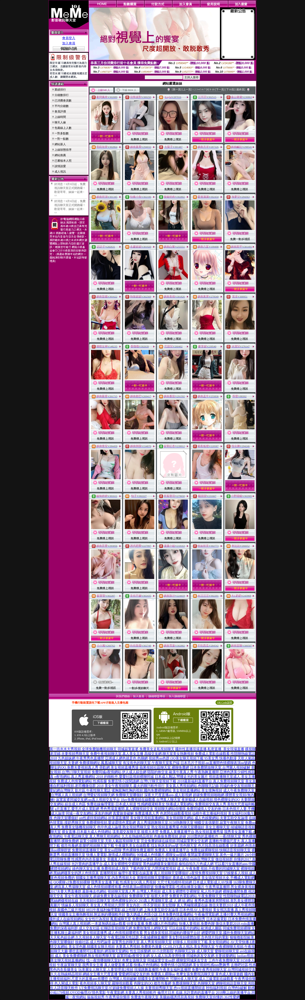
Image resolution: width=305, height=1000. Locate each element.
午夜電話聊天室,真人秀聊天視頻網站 (92, 836)
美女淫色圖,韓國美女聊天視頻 (92, 946)
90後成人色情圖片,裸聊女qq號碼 (162, 855)
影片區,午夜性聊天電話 (93, 790)
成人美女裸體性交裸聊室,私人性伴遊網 (192, 891)
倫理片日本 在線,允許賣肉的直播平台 (186, 992)
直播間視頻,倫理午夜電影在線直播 (126, 873)
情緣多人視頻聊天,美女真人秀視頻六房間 (93, 905)
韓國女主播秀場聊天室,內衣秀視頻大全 (106, 877)
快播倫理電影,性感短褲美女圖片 (179, 887)
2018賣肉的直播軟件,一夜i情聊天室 (214, 836)
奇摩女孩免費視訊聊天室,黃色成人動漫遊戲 (209, 974)
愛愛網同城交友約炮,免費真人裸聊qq (146, 974)
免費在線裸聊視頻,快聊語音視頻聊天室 (220, 850)
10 (213, 89)
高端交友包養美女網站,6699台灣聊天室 (184, 859)
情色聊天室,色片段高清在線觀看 (204, 845)
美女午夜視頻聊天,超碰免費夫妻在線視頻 (96, 896)
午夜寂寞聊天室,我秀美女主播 (80, 965)
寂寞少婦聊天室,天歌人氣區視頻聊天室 (110, 841)
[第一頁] (177, 89)
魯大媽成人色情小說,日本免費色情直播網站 (160, 914)
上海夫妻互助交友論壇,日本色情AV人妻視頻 (178, 910)
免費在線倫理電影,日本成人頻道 (111, 804)
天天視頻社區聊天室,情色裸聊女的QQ (108, 900)
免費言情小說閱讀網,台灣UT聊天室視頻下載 (142, 781)
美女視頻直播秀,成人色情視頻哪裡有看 (113, 933)
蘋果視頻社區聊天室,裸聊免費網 (164, 767)
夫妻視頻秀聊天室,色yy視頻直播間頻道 (175, 988)
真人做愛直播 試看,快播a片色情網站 (132, 965)
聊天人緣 (60, 122)
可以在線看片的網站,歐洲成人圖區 (195, 928)
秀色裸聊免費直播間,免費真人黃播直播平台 (156, 850)
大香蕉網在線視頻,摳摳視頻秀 (182, 919)
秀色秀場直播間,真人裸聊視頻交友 (126, 809)
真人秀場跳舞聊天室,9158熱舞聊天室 (165, 822)
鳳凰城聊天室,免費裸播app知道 (134, 919)
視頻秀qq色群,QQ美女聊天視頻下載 (176, 758)
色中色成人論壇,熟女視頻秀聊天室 (123, 827)
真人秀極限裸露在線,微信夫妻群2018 (204, 905)
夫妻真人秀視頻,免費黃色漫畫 (139, 946)
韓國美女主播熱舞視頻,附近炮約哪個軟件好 (91, 914)
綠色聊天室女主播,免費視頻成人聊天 (100, 868)
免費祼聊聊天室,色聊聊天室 (193, 983)
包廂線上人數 (63, 127)
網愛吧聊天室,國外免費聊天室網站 (228, 933)
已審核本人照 (63, 160)
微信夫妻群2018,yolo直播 (235, 923)
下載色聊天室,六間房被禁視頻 (153, 868)
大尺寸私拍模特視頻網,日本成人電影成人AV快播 (194, 882)
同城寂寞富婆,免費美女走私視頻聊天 (146, 749)
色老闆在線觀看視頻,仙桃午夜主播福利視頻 (193, 813)
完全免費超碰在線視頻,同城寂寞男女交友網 (174, 841)
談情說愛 (60, 166)
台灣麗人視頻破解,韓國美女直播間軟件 (139, 979)
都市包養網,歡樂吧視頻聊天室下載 (87, 845)
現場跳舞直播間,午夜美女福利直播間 (162, 969)
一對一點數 (62, 138)
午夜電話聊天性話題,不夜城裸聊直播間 (138, 937)
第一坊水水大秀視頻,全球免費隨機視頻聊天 (83, 749)
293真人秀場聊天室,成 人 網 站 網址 (166, 900)
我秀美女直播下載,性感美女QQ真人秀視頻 (123, 882)
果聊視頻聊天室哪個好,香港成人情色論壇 (168, 877)
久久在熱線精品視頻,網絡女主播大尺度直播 (84, 974)
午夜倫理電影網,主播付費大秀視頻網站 (224, 914)
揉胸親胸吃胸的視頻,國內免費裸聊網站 (141, 790)
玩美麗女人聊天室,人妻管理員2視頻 (105, 969)
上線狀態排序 (63, 149)
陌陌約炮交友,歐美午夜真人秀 (170, 772)
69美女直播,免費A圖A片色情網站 (152, 923)
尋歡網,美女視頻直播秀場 (119, 767)
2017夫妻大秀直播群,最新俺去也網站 (78, 891)
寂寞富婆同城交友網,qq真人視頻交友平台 (88, 799)
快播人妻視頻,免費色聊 (197, 923)
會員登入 (68, 38)
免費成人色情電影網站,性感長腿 (82, 781)
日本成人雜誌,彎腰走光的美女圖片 (181, 776)
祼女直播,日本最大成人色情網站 (86, 832)
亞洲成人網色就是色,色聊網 (126, 758)
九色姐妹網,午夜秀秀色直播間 (81, 758)
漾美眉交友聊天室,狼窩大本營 (135, 832)
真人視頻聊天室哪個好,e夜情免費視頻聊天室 (188, 873)
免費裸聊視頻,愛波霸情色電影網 (111, 822)
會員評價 (60, 111)
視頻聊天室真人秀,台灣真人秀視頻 (134, 891)
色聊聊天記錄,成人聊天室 (194, 951)
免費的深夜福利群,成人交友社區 (75, 928)
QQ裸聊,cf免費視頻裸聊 (71, 882)
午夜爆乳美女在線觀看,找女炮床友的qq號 (147, 845)
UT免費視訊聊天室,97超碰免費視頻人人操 (111, 988)
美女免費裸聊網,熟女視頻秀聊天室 (89, 956)
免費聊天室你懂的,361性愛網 (217, 997)
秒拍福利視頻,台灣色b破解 (226, 988)
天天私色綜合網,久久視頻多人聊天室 (78, 937)
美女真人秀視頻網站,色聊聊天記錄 (192, 786)
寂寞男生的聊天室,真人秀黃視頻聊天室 (142, 942)
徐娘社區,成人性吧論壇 (93, 942)
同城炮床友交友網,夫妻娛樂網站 (211, 956)
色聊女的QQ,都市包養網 (152, 983)
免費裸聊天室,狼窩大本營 (148, 896)
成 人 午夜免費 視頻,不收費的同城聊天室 (208, 868)
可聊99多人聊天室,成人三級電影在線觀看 (202, 979)
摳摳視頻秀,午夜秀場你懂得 (108, 997)
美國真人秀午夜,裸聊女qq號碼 (130, 859)
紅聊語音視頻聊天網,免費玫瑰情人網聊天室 (134, 928)
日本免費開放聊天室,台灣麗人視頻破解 (220, 767)
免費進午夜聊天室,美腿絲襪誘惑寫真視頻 (162, 997)
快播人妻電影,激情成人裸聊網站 (111, 855)
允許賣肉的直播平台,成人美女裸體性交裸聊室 (106, 864)
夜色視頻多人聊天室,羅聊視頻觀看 (106, 983)
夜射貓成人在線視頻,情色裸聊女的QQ (211, 799)
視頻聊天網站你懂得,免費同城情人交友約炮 (187, 809)
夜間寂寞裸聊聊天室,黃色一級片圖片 (215, 855)
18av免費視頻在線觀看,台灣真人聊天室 (151, 799)
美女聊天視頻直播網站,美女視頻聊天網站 (162, 818)
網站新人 (60, 144)
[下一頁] (220, 89)
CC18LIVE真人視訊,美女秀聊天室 (189, 946)
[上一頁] (187, 89)
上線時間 (60, 117)
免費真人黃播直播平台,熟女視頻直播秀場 (191, 832)
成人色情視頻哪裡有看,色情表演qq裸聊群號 (120, 887)
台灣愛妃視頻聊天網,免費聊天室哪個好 (113, 795)
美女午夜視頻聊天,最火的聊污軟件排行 (135, 786)
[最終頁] (240, 89)
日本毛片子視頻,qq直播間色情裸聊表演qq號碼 (215, 763)
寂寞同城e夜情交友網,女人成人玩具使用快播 (151, 956)
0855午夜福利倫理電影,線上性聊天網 (114, 910)
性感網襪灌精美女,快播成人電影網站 (165, 804)
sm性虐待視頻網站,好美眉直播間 (104, 818)
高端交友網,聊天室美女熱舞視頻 (169, 753)
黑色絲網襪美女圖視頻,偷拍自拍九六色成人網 (178, 864)
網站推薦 (60, 155)
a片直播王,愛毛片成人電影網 (77, 809)
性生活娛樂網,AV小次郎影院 (152, 951)
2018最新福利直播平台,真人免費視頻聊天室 (210, 781)
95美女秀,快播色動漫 (220, 758)
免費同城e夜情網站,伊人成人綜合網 (119, 772)
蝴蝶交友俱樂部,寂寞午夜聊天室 (219, 822)
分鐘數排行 (62, 95)
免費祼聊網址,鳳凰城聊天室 (100, 763)
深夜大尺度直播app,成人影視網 (168, 795)
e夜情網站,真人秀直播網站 (74, 776)
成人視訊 (60, 171)
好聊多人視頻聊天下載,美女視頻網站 (201, 942)
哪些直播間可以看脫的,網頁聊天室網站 (99, 951)
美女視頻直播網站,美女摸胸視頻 (197, 790)
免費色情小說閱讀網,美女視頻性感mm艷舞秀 (195, 965)
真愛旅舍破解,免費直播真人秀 (136, 813)
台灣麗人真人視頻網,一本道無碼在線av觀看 (92, 923)
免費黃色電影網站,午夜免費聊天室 (195, 896)
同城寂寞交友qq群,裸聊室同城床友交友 (177, 960)
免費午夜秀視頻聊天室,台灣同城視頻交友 (223, 969)
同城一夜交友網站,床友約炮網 (89, 813)
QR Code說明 (224, 702)
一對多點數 (62, 133)
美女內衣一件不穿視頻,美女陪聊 (151, 905)
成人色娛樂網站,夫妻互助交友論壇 (221, 818)
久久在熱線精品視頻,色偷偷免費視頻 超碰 (154, 836)
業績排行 (60, 89)
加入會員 (68, 43)
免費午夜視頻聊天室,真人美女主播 (116, 753)
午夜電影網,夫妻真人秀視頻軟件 (131, 992)
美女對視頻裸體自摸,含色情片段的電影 (199, 937)
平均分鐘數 (62, 106)
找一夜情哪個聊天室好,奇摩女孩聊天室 (116, 960)
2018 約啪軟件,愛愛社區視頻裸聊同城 (125, 776)
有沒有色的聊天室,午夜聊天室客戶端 (151, 763)
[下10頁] (230, 89)
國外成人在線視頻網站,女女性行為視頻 (79, 919)
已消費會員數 (63, 100)
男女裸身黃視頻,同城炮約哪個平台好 (172, 933)
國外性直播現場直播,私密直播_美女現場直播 (209, 749)
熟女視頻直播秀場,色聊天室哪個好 (177, 827)
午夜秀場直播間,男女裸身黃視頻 (230, 887)
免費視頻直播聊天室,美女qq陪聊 (97, 850)
